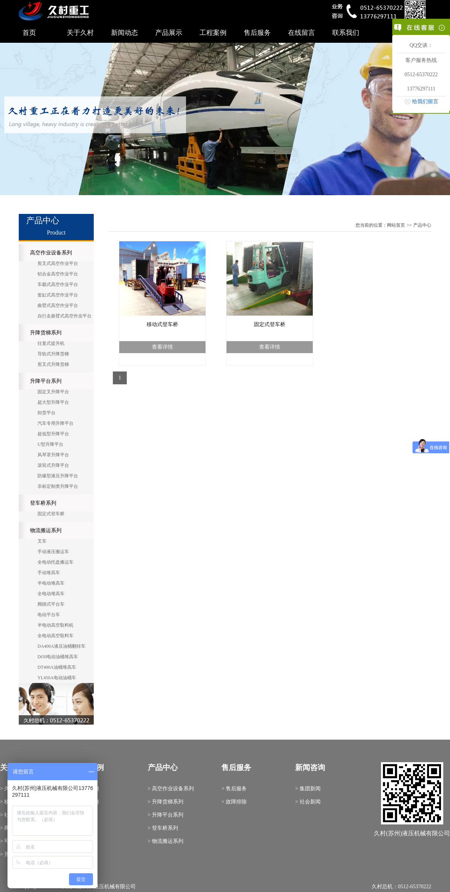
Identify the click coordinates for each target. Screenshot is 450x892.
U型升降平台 (50, 444)
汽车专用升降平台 (56, 423)
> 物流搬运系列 (165, 841)
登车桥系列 (43, 503)
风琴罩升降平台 (53, 454)
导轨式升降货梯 (53, 353)
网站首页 (396, 225)
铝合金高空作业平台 (58, 274)
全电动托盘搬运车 (56, 562)
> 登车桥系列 (163, 828)
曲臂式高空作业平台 (58, 305)
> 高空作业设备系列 (171, 788)
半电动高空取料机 (56, 625)
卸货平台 (47, 412)
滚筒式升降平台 (53, 465)
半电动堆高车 (51, 583)
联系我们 (345, 32)
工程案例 (213, 32)
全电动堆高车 (51, 593)
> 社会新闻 (307, 802)
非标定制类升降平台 (58, 486)
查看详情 (162, 347)
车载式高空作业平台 (58, 284)
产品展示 (168, 32)
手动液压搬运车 (53, 551)
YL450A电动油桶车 (57, 677)
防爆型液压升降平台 (58, 475)
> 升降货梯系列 (165, 802)
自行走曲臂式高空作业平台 (65, 316)
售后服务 (257, 32)
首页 (29, 32)
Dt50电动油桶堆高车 (58, 656)
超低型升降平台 (53, 433)
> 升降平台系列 (165, 815)
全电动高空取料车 (56, 635)
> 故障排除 (233, 802)
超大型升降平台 (53, 402)
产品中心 (422, 225)
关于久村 (80, 32)
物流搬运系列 (46, 530)
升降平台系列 (46, 381)
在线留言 (301, 32)
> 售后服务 (233, 788)
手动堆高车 (49, 572)
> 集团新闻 (307, 788)
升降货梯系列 (46, 332)
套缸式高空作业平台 (58, 295)
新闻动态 (124, 32)
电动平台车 (49, 614)
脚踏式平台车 (51, 604)
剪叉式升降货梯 (53, 364)
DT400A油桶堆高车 (57, 667)
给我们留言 (425, 101)
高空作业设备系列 (51, 253)
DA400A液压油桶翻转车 (62, 646)
